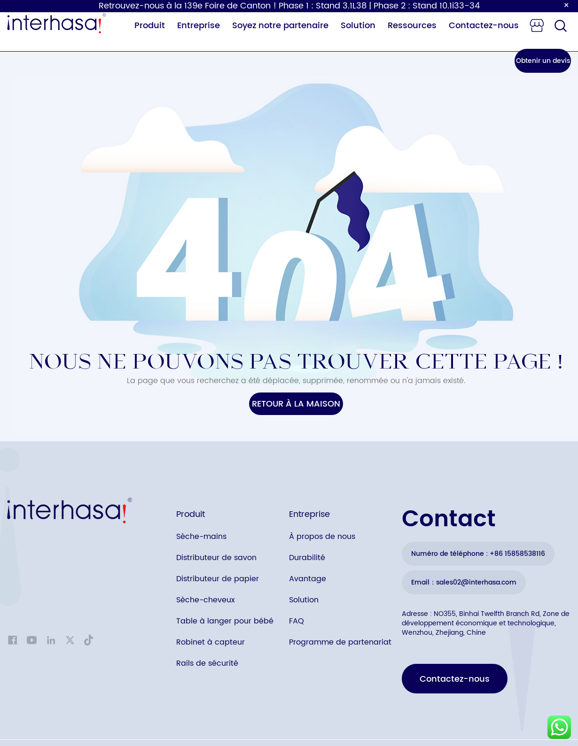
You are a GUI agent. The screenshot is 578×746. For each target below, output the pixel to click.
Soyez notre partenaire (280, 25)
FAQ (296, 621)
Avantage (307, 579)
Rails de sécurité (207, 663)
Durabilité (307, 558)
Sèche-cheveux (205, 600)
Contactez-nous (484, 25)
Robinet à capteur (210, 642)
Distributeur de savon (216, 558)
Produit (149, 25)
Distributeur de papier (217, 579)
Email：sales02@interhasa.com (463, 582)
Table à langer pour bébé (224, 621)
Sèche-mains (201, 537)
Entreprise (198, 25)
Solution (358, 25)
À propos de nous (322, 537)
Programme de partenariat (340, 642)
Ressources (412, 25)
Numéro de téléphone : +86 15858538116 (478, 553)
